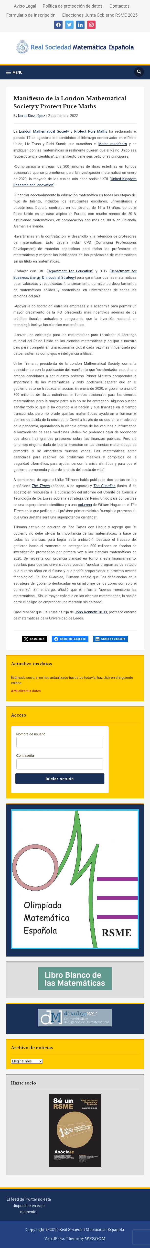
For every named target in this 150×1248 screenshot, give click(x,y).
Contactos (119, 6)
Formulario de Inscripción (30, 15)
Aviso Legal (25, 6)
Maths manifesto (112, 144)
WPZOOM (95, 1238)
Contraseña (25, 755)
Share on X (37, 639)
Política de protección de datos (73, 6)
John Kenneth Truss (91, 612)
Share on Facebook (73, 639)
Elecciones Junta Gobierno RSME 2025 (100, 15)
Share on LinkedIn (113, 639)
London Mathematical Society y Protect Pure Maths (63, 131)
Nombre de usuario (30, 734)
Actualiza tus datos (26, 691)
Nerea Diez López (31, 116)
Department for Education (70, 271)
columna (85, 505)
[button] (14, 72)
